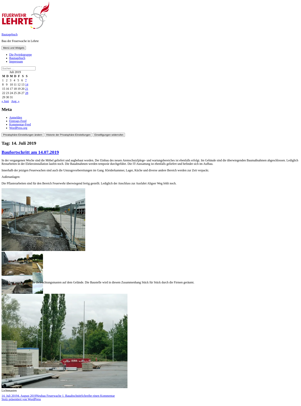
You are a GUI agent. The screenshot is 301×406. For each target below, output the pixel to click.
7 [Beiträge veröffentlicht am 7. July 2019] (26, 80)
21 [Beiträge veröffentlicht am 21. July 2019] (26, 88)
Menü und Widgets (13, 47)
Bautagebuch (10, 34)
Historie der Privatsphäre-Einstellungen (68, 134)
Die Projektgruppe (20, 54)
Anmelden (15, 117)
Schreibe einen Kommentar (98, 395)
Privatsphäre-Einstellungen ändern (22, 134)
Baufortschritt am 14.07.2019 (30, 152)
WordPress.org (18, 128)
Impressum (16, 61)
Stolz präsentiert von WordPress (21, 399)
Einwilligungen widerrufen (108, 134)
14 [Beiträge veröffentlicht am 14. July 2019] (26, 84)
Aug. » (15, 101)
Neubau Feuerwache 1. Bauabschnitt (58, 395)
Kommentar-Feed (20, 124)
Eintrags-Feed (17, 121)
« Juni (5, 101)
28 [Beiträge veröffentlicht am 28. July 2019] (26, 93)
